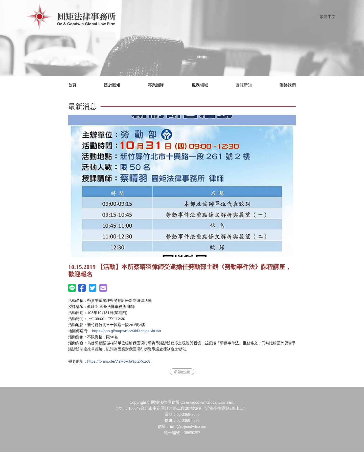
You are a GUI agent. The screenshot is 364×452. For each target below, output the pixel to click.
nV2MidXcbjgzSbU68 (126, 331)
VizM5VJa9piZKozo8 (118, 361)
